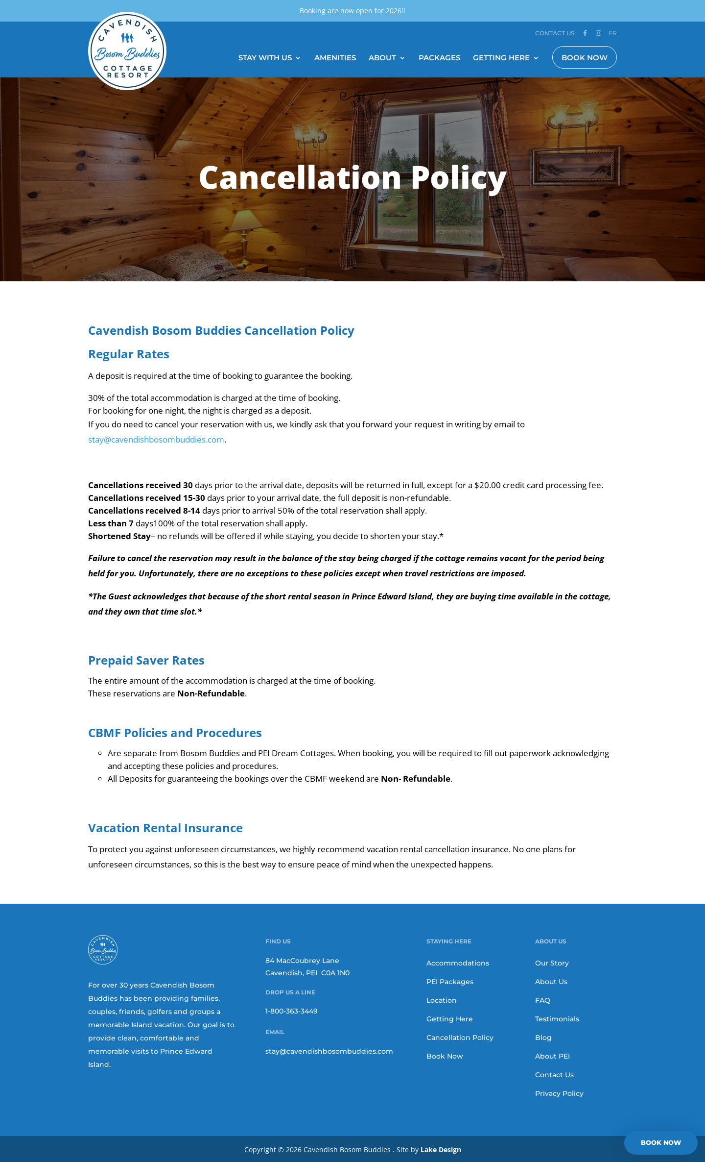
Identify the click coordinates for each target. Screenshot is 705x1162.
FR (613, 33)
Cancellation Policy (460, 1036)
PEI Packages (449, 980)
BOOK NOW (661, 1142)
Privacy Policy (559, 1092)
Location (441, 999)
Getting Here (501, 57)
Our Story (552, 962)
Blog (543, 1036)
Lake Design (441, 1148)
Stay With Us (265, 57)
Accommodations (457, 962)
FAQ (542, 999)
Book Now (585, 56)
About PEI (552, 1055)
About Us (551, 980)
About (382, 57)
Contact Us (554, 33)
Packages (439, 57)
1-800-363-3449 (291, 1010)
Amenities (335, 57)
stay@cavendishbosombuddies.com (329, 1049)
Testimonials (557, 1018)
